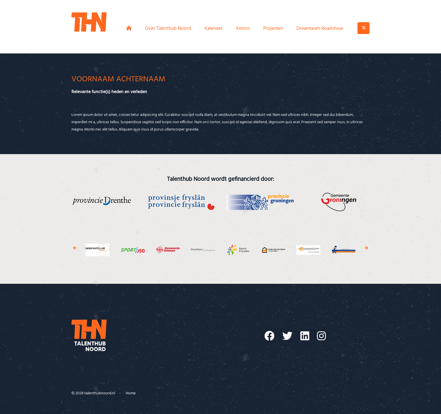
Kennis (243, 28)
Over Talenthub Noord (168, 28)
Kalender (213, 28)
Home (131, 393)
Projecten (273, 28)
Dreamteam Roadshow (319, 28)
